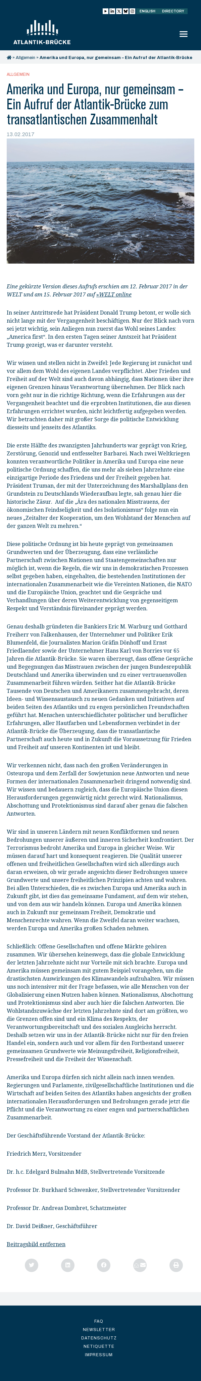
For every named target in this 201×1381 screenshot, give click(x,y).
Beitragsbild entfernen (36, 1244)
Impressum (99, 1354)
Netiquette (99, 1346)
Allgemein (25, 57)
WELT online (115, 294)
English (147, 11)
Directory (173, 11)
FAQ (98, 1321)
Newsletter (99, 1329)
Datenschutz (99, 1338)
